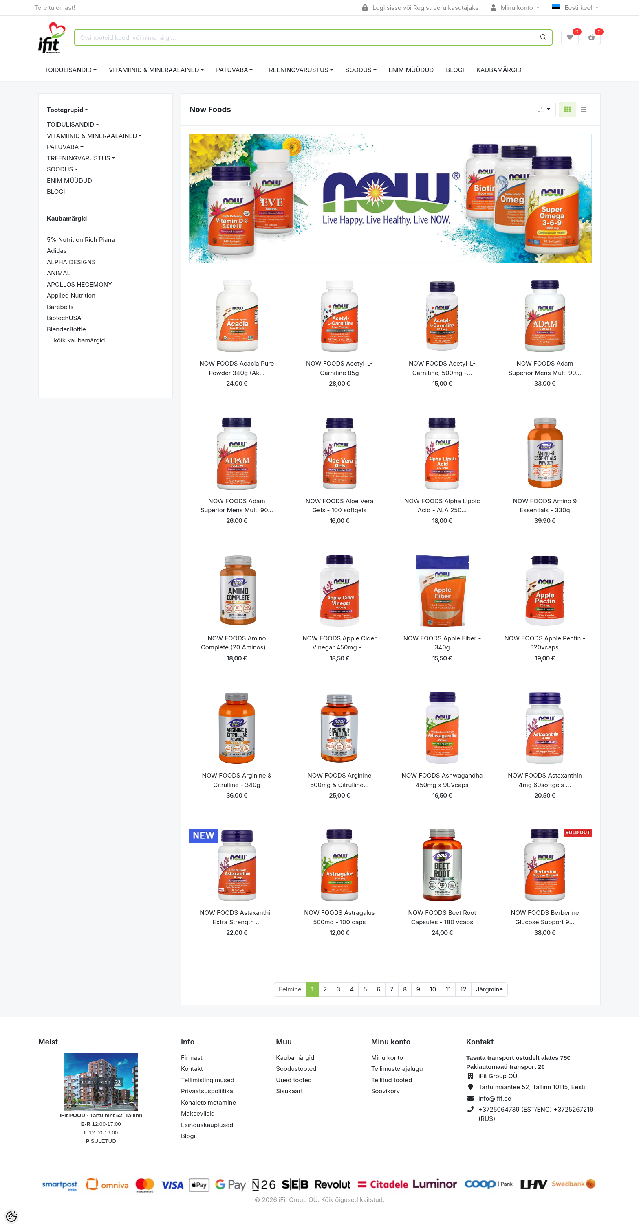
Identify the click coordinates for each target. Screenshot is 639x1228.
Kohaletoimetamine (208, 1102)
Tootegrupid (65, 110)
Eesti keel (573, 7)
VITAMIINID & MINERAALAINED (154, 70)
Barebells (60, 307)
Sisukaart (289, 1091)
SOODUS (359, 70)
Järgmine (489, 989)
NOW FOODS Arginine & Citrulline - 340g (237, 780)
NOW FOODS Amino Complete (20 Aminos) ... (237, 642)
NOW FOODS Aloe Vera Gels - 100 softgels (340, 505)
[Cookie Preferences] (11, 1216)
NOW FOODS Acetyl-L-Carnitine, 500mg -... (442, 368)
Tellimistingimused (207, 1080)
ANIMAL (59, 273)
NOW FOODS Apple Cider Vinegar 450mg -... (339, 642)
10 (433, 989)
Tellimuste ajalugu (397, 1068)
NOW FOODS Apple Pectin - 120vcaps (545, 642)
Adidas (57, 250)
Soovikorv (385, 1091)
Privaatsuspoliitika (207, 1091)
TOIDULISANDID (68, 70)
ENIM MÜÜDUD (411, 70)
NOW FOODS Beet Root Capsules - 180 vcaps (442, 917)
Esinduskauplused (207, 1125)
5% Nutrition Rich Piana (81, 239)
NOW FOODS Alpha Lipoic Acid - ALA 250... (442, 505)
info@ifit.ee (494, 1098)
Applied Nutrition (71, 295)
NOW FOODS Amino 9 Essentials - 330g (545, 505)
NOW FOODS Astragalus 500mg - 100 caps (339, 917)
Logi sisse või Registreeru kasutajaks (420, 7)
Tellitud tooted (391, 1080)
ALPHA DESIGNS (71, 262)
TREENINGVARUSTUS (296, 70)
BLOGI (455, 70)
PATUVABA (232, 70)
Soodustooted (296, 1068)
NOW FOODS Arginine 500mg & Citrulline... (340, 780)
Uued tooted (294, 1080)
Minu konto (513, 7)
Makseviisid (198, 1113)
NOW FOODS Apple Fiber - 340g (442, 642)
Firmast (192, 1057)
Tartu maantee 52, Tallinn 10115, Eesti (531, 1087)
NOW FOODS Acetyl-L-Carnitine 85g (339, 368)
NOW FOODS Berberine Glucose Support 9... (545, 917)
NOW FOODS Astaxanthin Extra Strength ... (237, 917)
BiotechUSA (64, 318)
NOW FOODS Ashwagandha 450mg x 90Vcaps (442, 780)
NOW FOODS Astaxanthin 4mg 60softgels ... (545, 780)
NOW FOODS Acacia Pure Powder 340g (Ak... (236, 368)
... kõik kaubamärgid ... (79, 340)
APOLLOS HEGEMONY (79, 284)
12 (463, 989)
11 (448, 989)
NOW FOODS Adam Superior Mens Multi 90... (545, 368)
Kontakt (192, 1068)
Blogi (188, 1136)
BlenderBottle (66, 329)
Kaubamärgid (499, 70)
